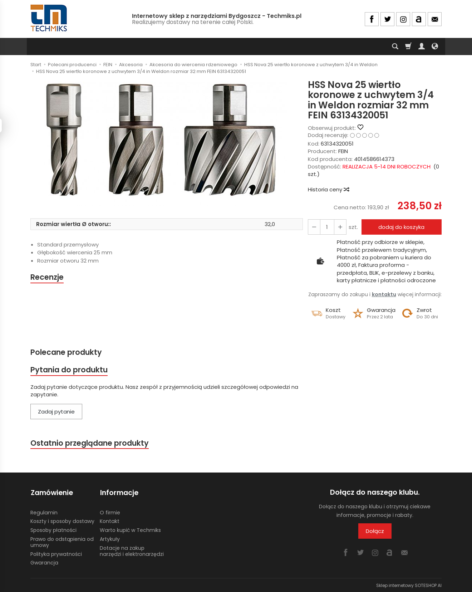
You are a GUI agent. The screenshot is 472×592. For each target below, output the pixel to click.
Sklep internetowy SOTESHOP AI (409, 585)
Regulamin (44, 511)
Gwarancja (44, 562)
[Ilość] (327, 227)
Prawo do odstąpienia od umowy (62, 541)
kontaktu (384, 294)
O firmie (110, 511)
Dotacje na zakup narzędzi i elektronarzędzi (132, 550)
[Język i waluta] (435, 46)
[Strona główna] (49, 18)
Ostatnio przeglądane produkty (89, 443)
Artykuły (110, 538)
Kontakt (109, 520)
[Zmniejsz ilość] (340, 227)
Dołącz (375, 531)
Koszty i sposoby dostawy (62, 520)
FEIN (343, 151)
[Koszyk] (408, 46)
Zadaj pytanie (56, 412)
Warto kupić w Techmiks (130, 529)
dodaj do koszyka (401, 227)
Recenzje (47, 277)
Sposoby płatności (53, 529)
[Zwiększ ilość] (314, 227)
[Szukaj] (395, 46)
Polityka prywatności (56, 553)
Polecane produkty (66, 352)
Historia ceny (328, 189)
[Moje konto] (421, 46)
